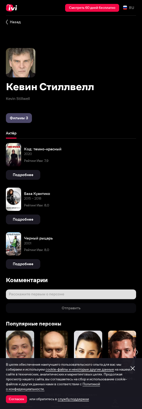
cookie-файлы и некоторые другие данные (79, 369)
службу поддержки (73, 399)
